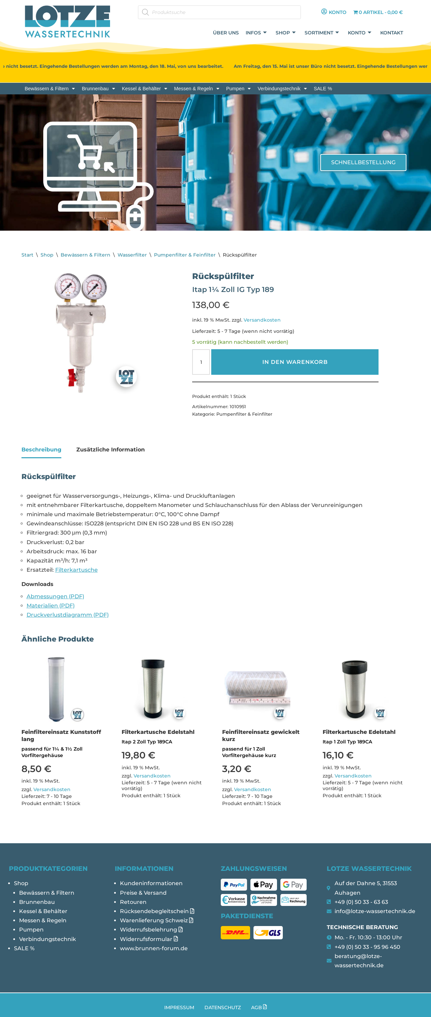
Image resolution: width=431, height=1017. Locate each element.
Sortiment (322, 33)
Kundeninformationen (151, 883)
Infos (256, 33)
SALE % (323, 88)
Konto (359, 33)
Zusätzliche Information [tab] (110, 449)
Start (27, 255)
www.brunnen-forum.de (154, 948)
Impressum (179, 1007)
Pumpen (238, 88)
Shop (286, 33)
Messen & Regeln (196, 88)
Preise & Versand (143, 893)
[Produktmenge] (201, 362)
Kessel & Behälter (144, 88)
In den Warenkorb (295, 362)
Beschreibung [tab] (41, 449)
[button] (50, 88)
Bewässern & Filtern (50, 88)
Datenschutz (222, 1007)
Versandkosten (262, 320)
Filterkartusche (76, 570)
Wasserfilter (132, 255)
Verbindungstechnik (282, 88)
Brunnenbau (98, 88)
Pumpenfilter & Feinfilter (185, 255)
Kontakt (391, 33)
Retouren (133, 902)
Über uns (226, 33)
